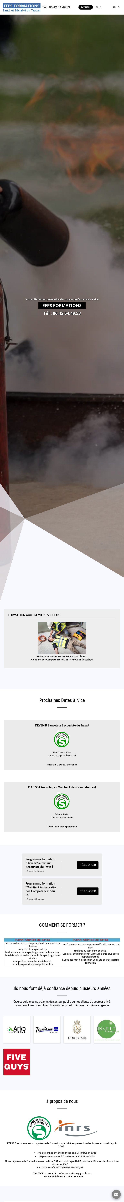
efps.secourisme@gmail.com (75, 1178)
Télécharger (88, 869)
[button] (109, 7)
